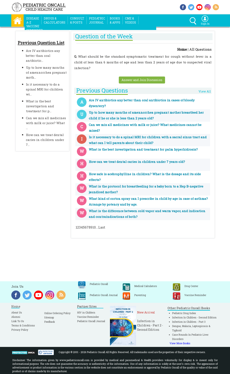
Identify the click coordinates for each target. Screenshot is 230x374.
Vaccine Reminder (88, 316)
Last (101, 227)
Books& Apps (115, 20)
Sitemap (49, 317)
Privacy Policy (19, 329)
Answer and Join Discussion (141, 80)
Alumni (15, 316)
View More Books (180, 343)
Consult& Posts (77, 20)
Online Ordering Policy (57, 313)
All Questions (200, 49)
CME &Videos (130, 20)
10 (94, 227)
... (97, 227)
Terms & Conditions (23, 325)
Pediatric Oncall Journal (91, 321)
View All (205, 91)
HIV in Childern (86, 312)
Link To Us (17, 321)
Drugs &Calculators (54, 20)
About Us (16, 312)
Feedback (49, 321)
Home (182, 49)
